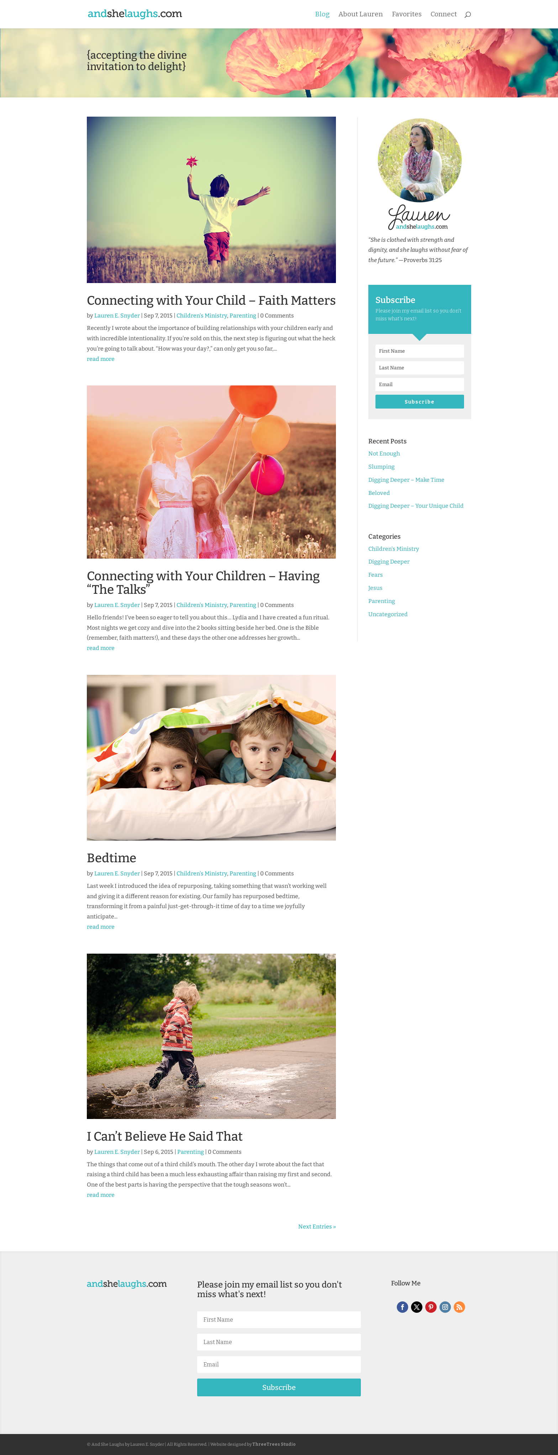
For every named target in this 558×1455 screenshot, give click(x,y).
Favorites (407, 15)
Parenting (243, 315)
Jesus (375, 588)
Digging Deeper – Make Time (406, 479)
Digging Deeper (389, 561)
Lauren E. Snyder (117, 315)
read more (101, 359)
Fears (375, 574)
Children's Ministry (202, 315)
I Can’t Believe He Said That (165, 1136)
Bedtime (111, 858)
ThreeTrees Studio (274, 1444)
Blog (322, 15)
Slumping (381, 466)
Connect (444, 15)
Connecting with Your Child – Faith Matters (211, 300)
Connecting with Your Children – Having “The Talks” (203, 583)
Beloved (379, 493)
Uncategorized (388, 614)
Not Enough (384, 453)
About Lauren (360, 15)
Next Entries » (317, 1226)
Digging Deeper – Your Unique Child (416, 505)
